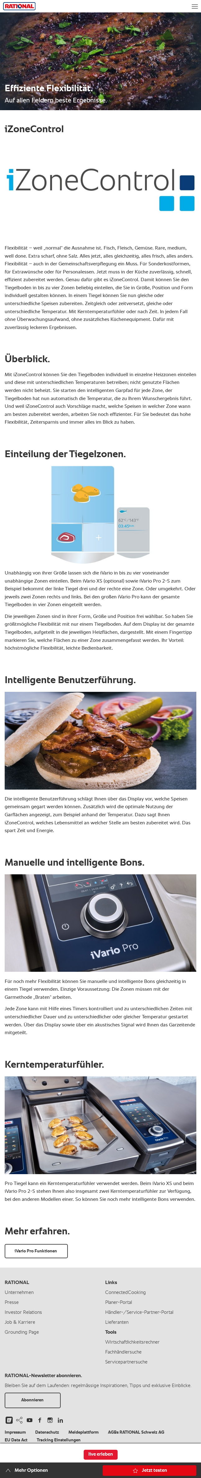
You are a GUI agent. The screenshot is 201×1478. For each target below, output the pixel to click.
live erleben (100, 1454)
